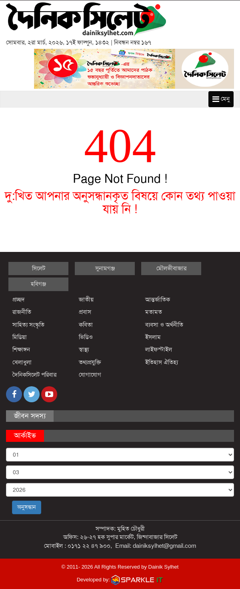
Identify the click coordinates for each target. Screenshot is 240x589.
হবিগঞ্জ (38, 284)
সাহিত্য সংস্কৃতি (28, 324)
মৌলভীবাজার (171, 268)
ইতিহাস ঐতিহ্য (161, 362)
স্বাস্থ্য (84, 349)
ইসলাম (153, 337)
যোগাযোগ (90, 374)
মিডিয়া (19, 337)
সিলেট (38, 268)
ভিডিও (86, 337)
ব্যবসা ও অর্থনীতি (164, 324)
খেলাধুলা (22, 362)
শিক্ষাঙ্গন (21, 349)
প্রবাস (85, 311)
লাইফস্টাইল (158, 349)
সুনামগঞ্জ (105, 268)
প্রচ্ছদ (18, 299)
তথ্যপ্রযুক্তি (90, 362)
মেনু (221, 98)
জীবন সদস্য (30, 415)
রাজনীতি (21, 311)
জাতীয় (86, 299)
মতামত (153, 311)
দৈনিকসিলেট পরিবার (34, 374)
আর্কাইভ (25, 435)
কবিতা (86, 324)
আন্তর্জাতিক (157, 299)
